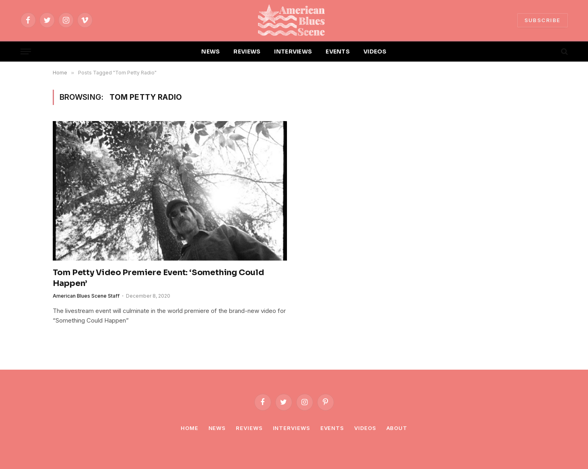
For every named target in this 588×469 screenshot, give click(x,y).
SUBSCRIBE (542, 20)
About (397, 428)
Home (189, 428)
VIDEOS (375, 51)
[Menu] (26, 52)
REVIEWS (246, 51)
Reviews (249, 428)
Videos (365, 428)
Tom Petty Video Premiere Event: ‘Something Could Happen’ (158, 277)
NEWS (210, 51)
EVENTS (338, 51)
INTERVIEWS (293, 51)
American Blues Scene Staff (86, 296)
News (217, 428)
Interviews (291, 428)
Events (332, 428)
